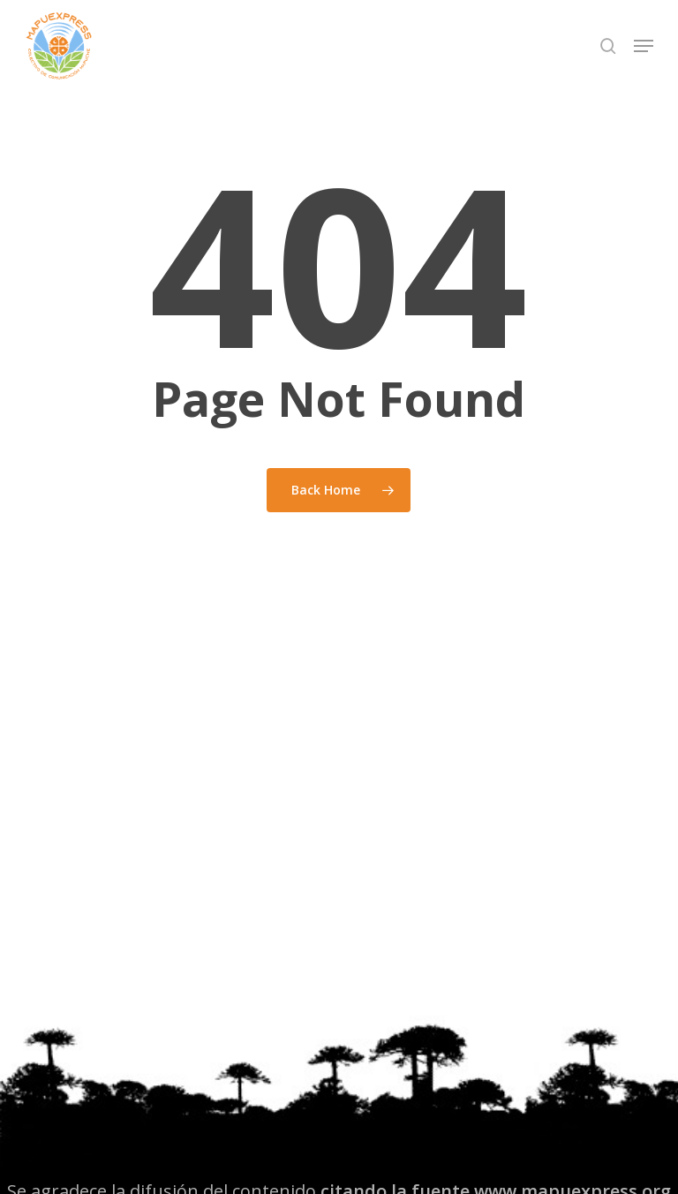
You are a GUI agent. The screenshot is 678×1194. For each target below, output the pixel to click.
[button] (643, 46)
